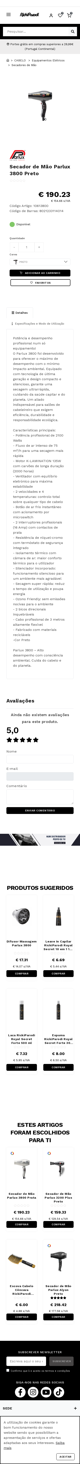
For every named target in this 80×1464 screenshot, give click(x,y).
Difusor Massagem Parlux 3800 (22, 943)
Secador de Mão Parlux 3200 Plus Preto (58, 1197)
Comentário (16, 786)
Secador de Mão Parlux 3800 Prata (21, 1195)
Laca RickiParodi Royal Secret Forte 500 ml (21, 1039)
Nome (11, 751)
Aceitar (65, 1456)
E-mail (12, 769)
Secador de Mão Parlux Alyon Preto (58, 1289)
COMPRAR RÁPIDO (22, 974)
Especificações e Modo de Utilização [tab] (38, 323)
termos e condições (57, 1371)
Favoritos (40, 282)
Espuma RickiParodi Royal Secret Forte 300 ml (58, 1039)
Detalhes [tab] (20, 312)
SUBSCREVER (61, 1361)
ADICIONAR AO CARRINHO (40, 273)
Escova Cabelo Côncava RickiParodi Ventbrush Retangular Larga (21, 1290)
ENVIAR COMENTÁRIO (40, 810)
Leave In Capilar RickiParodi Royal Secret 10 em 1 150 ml (58, 945)
